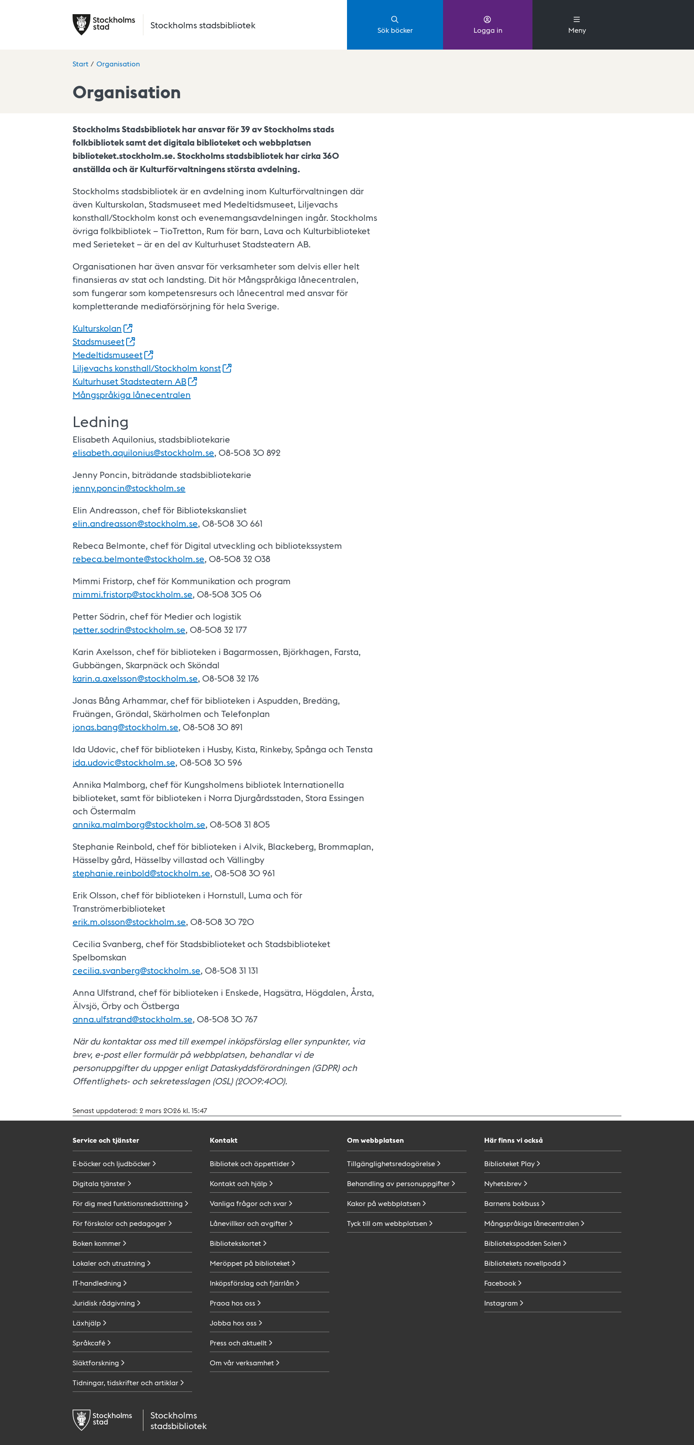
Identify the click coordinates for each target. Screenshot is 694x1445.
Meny (577, 24)
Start (81, 63)
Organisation (118, 63)
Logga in (488, 24)
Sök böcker (395, 24)
